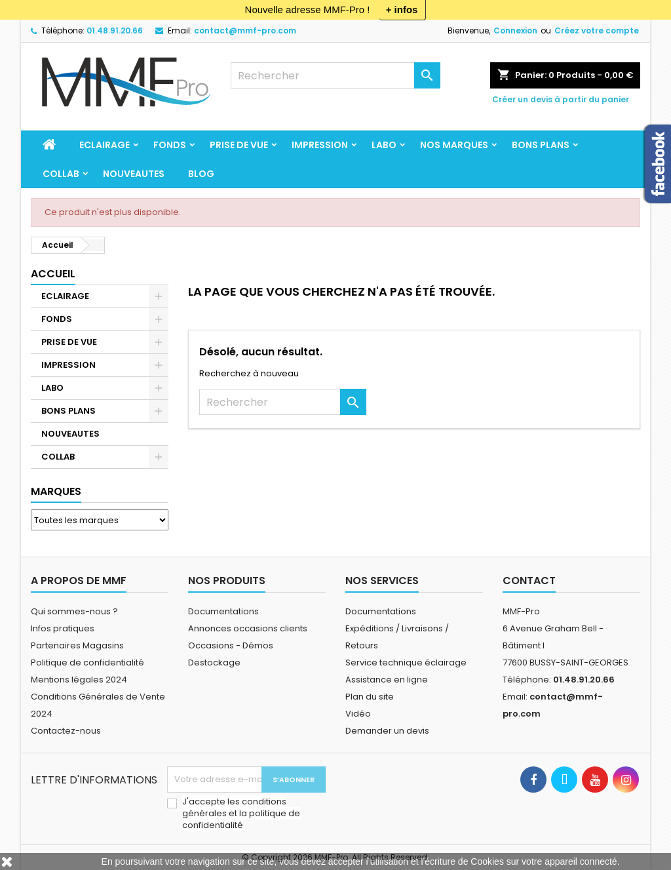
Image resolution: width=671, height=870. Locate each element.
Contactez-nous (66, 730)
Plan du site (369, 696)
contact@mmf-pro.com (245, 30)
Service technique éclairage (406, 662)
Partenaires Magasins (77, 645)
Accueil (53, 273)
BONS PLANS (540, 144)
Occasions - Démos (230, 645)
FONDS (169, 144)
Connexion (515, 30)
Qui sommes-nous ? (74, 611)
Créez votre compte (596, 30)
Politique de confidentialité (87, 662)
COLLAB (61, 173)
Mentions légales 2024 (79, 679)
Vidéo (358, 713)
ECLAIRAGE (104, 144)
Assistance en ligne (386, 679)
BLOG (201, 173)
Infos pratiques (62, 628)
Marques (56, 491)
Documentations (223, 611)
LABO (384, 144)
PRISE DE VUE (239, 144)
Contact (529, 580)
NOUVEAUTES (133, 173)
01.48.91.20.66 (114, 30)
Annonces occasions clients (247, 628)
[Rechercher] (335, 75)
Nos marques (454, 144)
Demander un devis (387, 730)
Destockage (214, 662)
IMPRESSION (320, 144)
